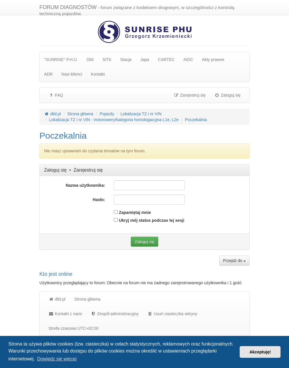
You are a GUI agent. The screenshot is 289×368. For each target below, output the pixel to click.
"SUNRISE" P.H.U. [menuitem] (61, 59)
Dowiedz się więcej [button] (56, 358)
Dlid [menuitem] (90, 59)
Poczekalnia (63, 135)
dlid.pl (56, 299)
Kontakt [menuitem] (98, 74)
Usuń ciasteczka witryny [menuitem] (172, 313)
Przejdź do (234, 260)
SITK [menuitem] (107, 59)
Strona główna (87, 299)
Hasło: (99, 199)
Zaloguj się (55, 170)
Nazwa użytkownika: (85, 185)
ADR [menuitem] (48, 74)
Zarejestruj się (88, 170)
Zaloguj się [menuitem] (227, 95)
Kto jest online (55, 274)
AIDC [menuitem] (188, 59)
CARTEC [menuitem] (166, 59)
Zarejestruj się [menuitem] (190, 95)
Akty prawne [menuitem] (213, 59)
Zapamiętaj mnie (132, 212)
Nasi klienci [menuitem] (72, 74)
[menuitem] (114, 313)
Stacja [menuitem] (126, 59)
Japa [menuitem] (144, 59)
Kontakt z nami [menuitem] (65, 313)
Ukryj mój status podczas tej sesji (149, 220)
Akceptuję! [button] (260, 352)
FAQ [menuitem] (55, 95)
